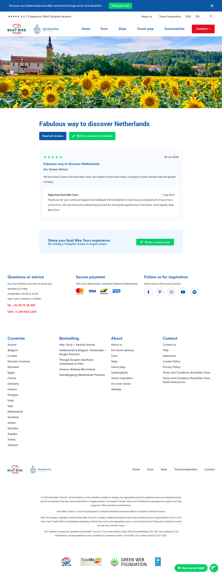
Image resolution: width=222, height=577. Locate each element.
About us (146, 16)
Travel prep (145, 29)
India (11, 400)
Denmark (13, 367)
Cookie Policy (171, 361)
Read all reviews (52, 136)
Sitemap (116, 389)
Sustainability (174, 29)
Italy (10, 406)
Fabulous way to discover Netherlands (72, 164)
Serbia (11, 422)
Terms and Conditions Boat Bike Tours (186, 372)
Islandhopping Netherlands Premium (82, 375)
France (12, 378)
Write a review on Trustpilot (92, 136)
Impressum (169, 355)
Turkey (12, 439)
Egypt (11, 372)
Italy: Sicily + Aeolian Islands (77, 344)
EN (197, 16)
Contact (203, 29)
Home (86, 29)
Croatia (12, 355)
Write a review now (155, 242)
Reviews (17, 42)
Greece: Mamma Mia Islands (77, 369)
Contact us (169, 344)
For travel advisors (122, 350)
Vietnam (13, 445)
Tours (104, 29)
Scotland (13, 417)
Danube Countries (19, 361)
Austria (12, 344)
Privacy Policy (171, 367)
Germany (13, 383)
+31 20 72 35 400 (24, 305)
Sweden (13, 434)
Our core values (121, 383)
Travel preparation (185, 469)
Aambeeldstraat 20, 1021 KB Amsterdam (154, 531)
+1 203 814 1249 (25, 311)
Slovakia (13, 428)
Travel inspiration (170, 16)
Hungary (13, 395)
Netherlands (15, 411)
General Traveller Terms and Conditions (129, 501)
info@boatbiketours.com (80, 535)
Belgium (13, 350)
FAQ (188, 16)
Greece (12, 389)
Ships (122, 29)
